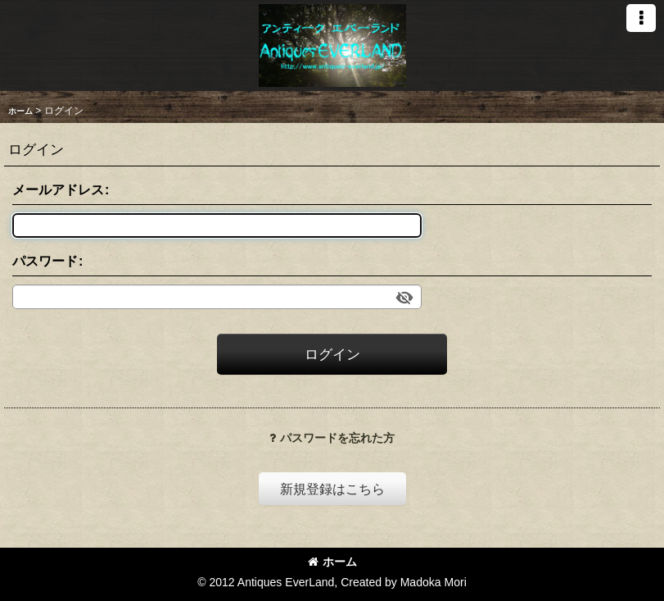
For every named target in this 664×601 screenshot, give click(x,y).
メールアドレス (58, 189)
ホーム (332, 561)
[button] (641, 18)
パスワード (45, 260)
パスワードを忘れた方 (332, 437)
